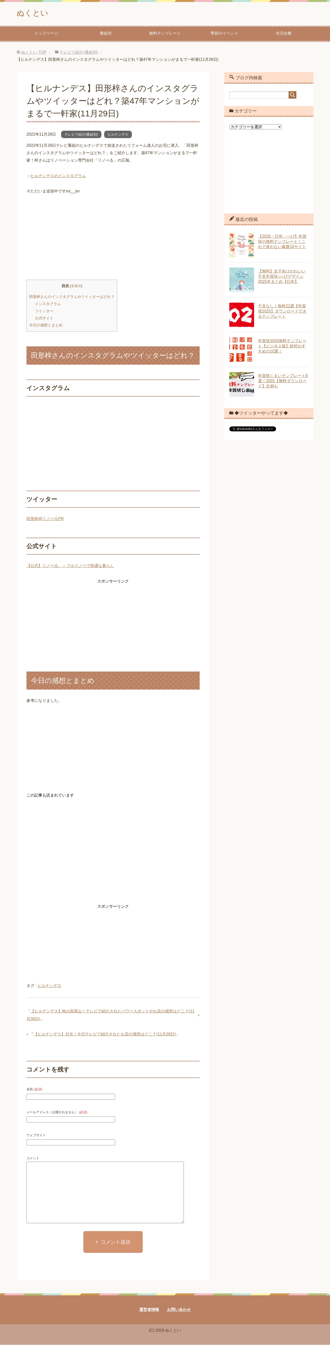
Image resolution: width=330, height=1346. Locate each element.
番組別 (106, 34)
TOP (33, 53)
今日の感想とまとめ (46, 326)
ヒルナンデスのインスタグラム (58, 177)
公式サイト (44, 319)
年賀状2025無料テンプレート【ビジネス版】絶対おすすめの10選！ (282, 347)
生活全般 (284, 34)
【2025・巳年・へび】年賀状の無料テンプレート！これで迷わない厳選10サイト (282, 242)
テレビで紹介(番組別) (81, 136)
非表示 (76, 287)
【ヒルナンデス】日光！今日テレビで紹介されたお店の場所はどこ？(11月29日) (105, 1035)
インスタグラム (48, 305)
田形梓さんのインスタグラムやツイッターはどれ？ (72, 298)
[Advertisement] (113, 238)
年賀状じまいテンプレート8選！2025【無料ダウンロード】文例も (283, 382)
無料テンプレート (165, 34)
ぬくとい (35, 13)
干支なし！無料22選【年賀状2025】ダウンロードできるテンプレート (282, 312)
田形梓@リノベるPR (45, 520)
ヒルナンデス (118, 136)
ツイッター (44, 312)
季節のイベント (224, 34)
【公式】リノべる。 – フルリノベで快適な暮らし (70, 567)
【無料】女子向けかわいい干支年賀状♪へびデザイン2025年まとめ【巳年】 (282, 277)
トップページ (46, 34)
